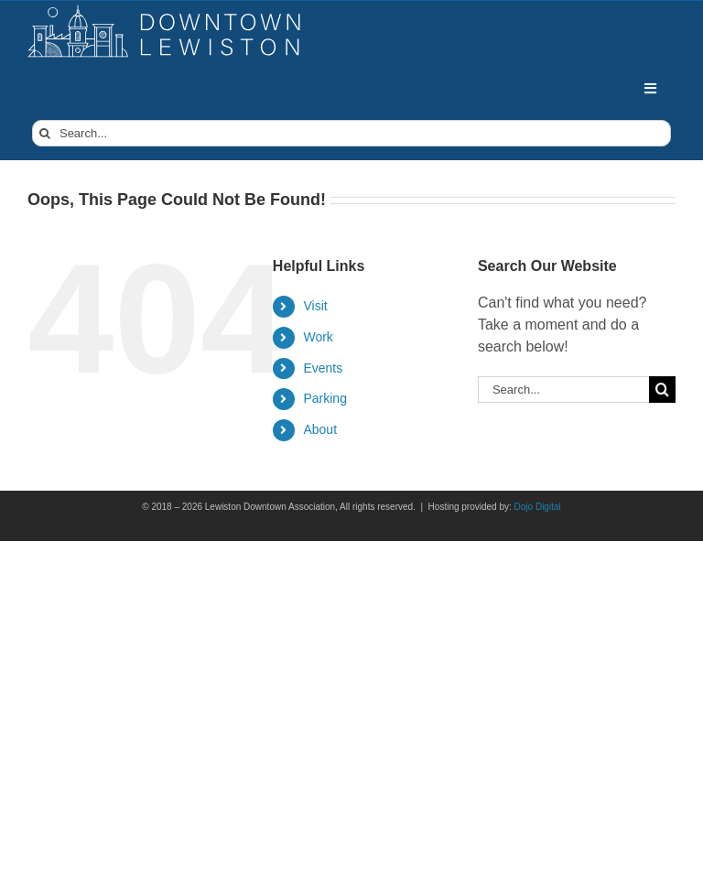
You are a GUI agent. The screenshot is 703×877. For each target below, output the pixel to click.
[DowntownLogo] (164, 11)
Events (322, 368)
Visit (315, 305)
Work (317, 337)
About (320, 429)
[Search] (45, 133)
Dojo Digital (537, 507)
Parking (324, 398)
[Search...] (351, 133)
